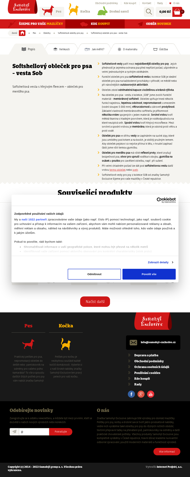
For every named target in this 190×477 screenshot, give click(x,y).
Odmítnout (94, 274)
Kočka (79, 12)
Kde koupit (130, 3)
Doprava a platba (146, 355)
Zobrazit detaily (158, 262)
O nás (176, 3)
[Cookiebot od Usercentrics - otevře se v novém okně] (159, 200)
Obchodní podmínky (106, 3)
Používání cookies (147, 373)
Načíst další (95, 301)
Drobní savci (113, 12)
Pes (51, 12)
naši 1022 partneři (34, 219)
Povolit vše (149, 274)
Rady (160, 3)
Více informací (167, 451)
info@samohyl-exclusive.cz (158, 342)
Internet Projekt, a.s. (169, 467)
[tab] (28, 49)
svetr (135, 169)
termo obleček (117, 169)
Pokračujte (61, 431)
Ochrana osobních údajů (151, 367)
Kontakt (146, 3)
